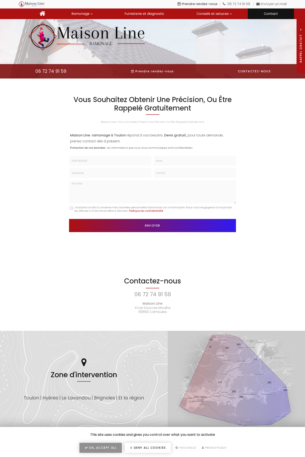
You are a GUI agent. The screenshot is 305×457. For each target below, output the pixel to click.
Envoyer (152, 225)
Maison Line (108, 122)
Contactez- (254, 71)
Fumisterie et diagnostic (144, 13)
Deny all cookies (148, 448)
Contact (271, 13)
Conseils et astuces (214, 13)
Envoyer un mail (271, 3)
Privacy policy (214, 448)
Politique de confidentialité (146, 211)
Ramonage (82, 13)
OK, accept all (100, 448)
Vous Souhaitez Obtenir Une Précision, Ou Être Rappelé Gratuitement (161, 122)
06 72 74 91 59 (237, 3)
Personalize (185, 448)
